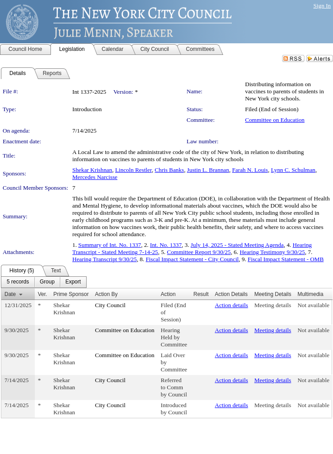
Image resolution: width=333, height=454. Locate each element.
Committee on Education (274, 120)
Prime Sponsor (70, 294)
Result (200, 294)
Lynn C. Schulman (293, 170)
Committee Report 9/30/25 (199, 252)
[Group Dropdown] (47, 282)
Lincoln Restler (133, 170)
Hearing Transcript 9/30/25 (104, 259)
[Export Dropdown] (73, 282)
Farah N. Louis (250, 170)
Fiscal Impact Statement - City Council (192, 259)
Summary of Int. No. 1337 (109, 245)
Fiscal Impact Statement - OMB (286, 259)
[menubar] (44, 282)
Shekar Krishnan (92, 170)
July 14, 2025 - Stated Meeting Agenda (237, 245)
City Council (110, 305)
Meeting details (272, 305)
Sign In (322, 5)
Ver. (42, 294)
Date (10, 294)
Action (168, 294)
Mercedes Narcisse (94, 177)
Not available (313, 305)
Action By (106, 294)
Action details (231, 305)
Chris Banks (169, 170)
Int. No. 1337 (166, 245)
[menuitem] (17, 282)
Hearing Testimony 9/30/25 (272, 252)
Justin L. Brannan (208, 170)
